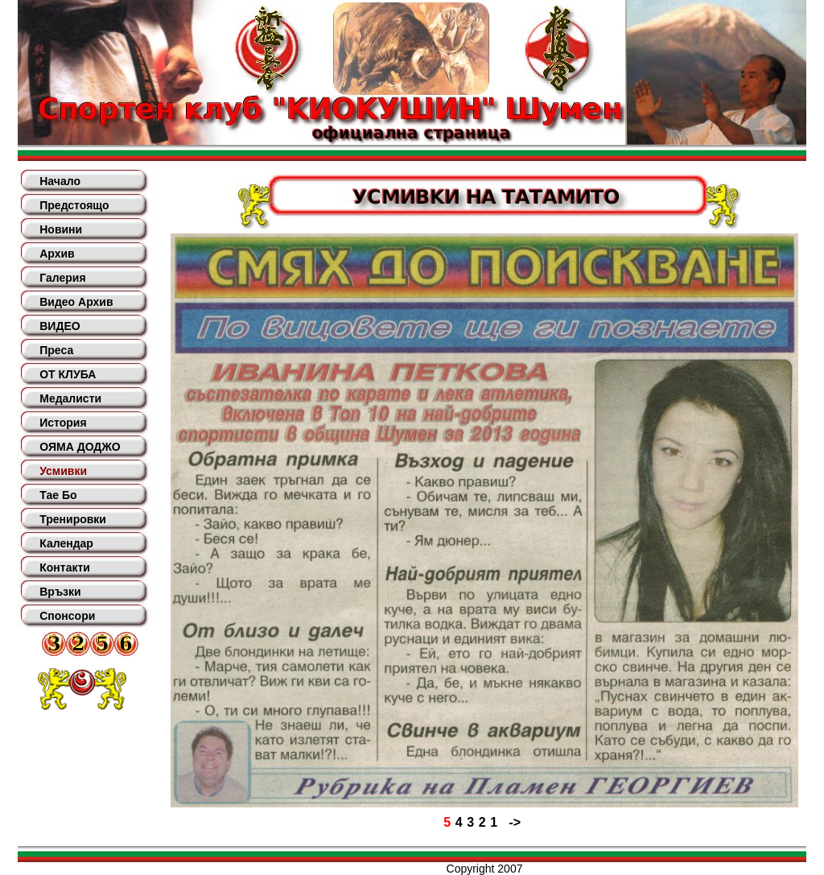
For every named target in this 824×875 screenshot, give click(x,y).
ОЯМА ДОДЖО (79, 446)
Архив (56, 253)
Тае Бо (57, 495)
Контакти (64, 567)
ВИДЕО (59, 326)
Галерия (62, 277)
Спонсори (67, 615)
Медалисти (70, 398)
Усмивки (63, 470)
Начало (59, 181)
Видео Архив (76, 301)
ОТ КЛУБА (67, 374)
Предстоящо (74, 205)
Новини (60, 229)
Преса (56, 350)
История (62, 422)
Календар (66, 543)
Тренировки (72, 519)
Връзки (59, 591)
